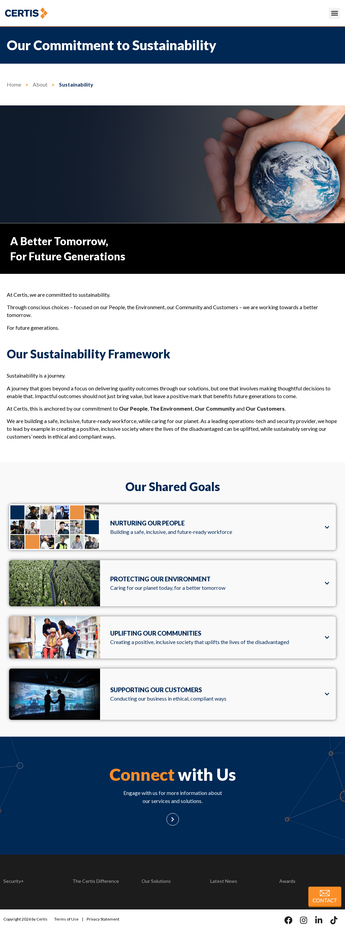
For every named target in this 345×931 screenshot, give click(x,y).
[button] (334, 13)
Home (14, 84)
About (40, 84)
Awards (287, 881)
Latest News (223, 881)
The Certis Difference (95, 881)
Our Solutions (156, 881)
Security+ (13, 881)
